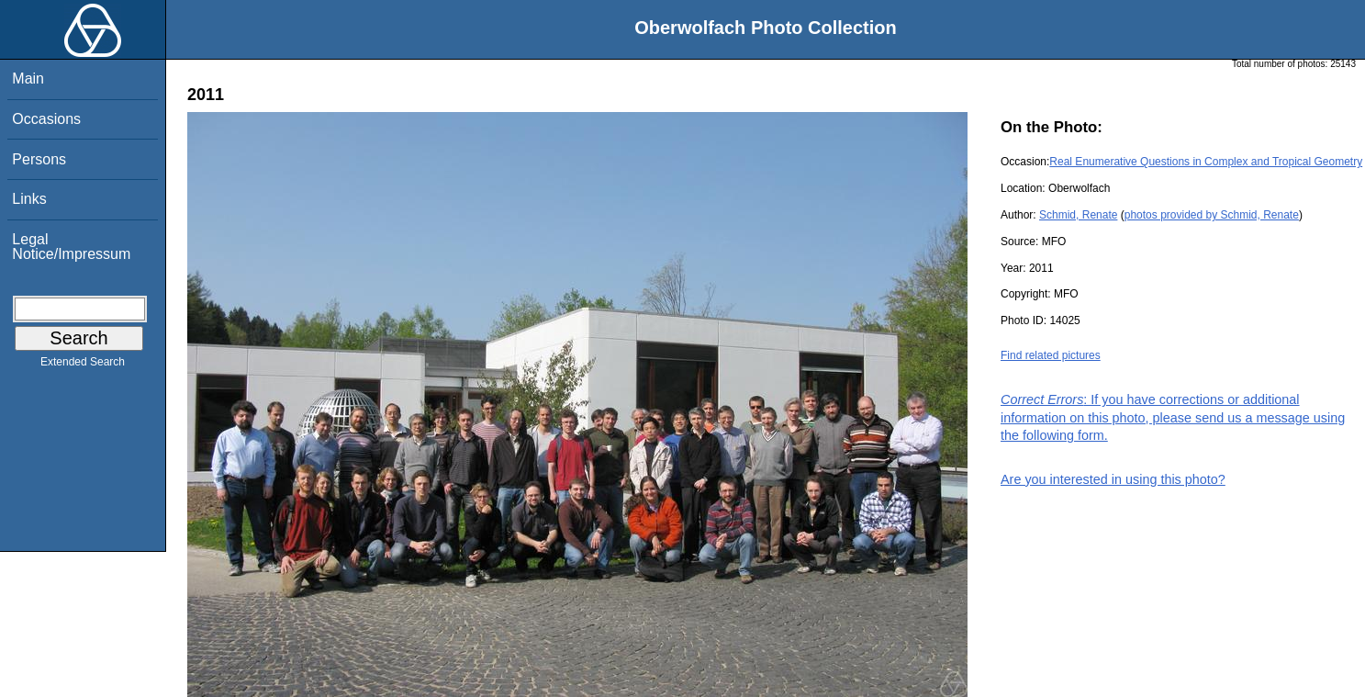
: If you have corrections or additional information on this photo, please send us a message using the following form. (1173, 417)
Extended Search (82, 365)
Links (29, 199)
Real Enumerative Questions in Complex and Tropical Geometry (1205, 161)
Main (28, 78)
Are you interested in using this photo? (1113, 479)
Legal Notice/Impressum (71, 246)
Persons (39, 159)
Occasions (46, 119)
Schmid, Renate (1078, 214)
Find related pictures (1051, 355)
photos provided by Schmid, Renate (1211, 214)
